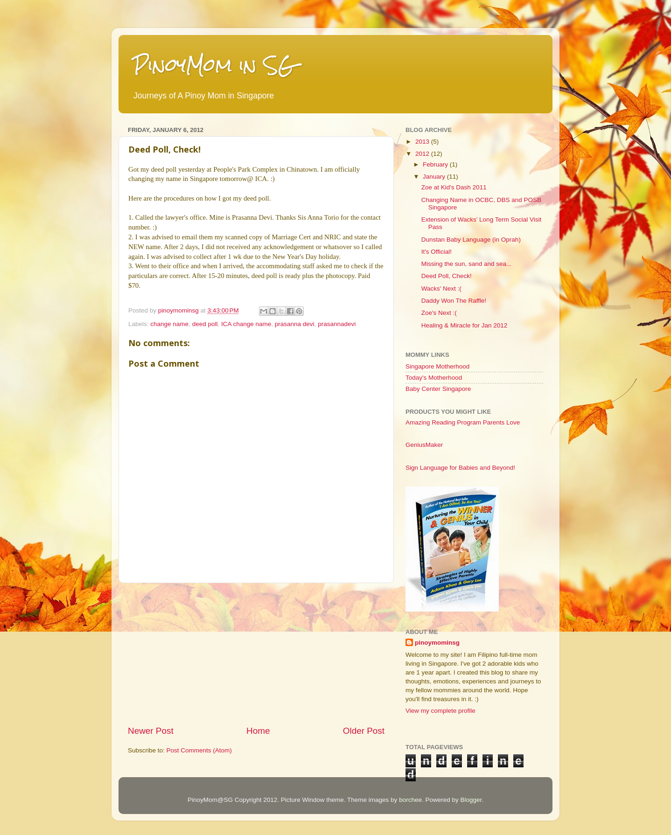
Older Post (363, 731)
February (436, 164)
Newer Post (151, 731)
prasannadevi (337, 323)
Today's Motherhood (433, 377)
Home (258, 731)
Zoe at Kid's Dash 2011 (454, 187)
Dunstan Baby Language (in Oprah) (471, 239)
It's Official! (436, 251)
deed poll (205, 323)
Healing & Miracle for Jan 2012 (464, 325)
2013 (423, 141)
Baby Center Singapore (438, 388)
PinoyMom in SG (214, 65)
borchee (410, 799)
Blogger (471, 799)
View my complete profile (440, 710)
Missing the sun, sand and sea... (466, 263)
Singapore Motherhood (437, 366)
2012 (423, 153)
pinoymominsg (179, 310)
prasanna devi (295, 323)
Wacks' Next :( (441, 288)
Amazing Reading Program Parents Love (462, 422)
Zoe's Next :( (439, 312)
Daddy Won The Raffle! (454, 300)
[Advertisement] (256, 654)
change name (169, 323)
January (435, 176)
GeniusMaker (424, 444)
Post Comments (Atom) (199, 750)
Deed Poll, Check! (446, 275)
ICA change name (246, 323)
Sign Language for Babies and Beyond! (460, 467)
